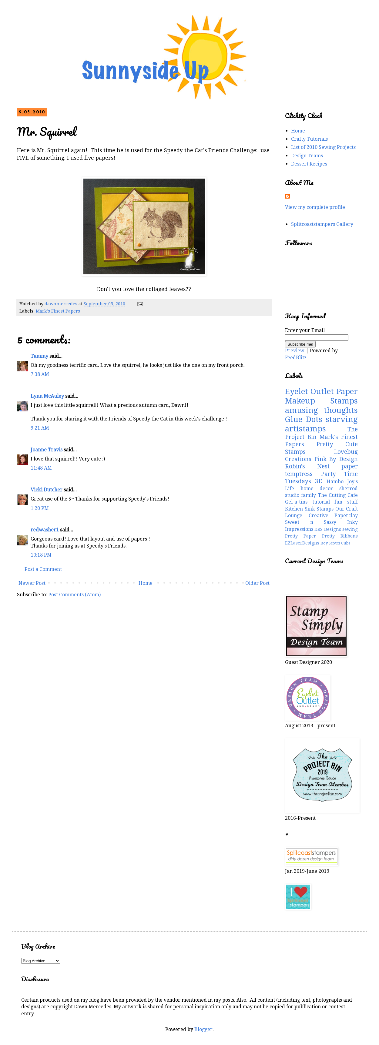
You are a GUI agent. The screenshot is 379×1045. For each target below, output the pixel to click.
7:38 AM (40, 374)
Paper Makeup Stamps (321, 396)
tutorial (321, 502)
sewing (350, 529)
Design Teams (307, 156)
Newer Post (31, 583)
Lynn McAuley (47, 396)
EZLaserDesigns (302, 543)
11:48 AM (41, 468)
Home (146, 583)
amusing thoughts (321, 410)
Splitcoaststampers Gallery (322, 224)
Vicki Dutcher (46, 490)
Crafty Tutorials (309, 139)
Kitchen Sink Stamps (309, 509)
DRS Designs (327, 529)
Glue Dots (303, 419)
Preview (294, 350)
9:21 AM (40, 428)
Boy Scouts (330, 543)
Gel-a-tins (296, 502)
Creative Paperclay (333, 515)
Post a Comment (43, 569)
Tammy (39, 356)
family (308, 495)
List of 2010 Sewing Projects (323, 147)
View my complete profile (315, 207)
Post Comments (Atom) (74, 595)
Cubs (345, 543)
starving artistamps (321, 424)
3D (319, 481)
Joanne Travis (46, 450)
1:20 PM (40, 508)
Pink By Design (336, 459)
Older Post (257, 583)
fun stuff (346, 502)
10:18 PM (41, 555)
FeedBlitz (296, 357)
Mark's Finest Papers (58, 311)
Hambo (335, 481)
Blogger (203, 1029)
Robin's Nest (307, 466)
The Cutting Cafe (338, 495)
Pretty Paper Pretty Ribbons (321, 536)
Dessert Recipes (309, 164)
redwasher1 (45, 530)
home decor (316, 488)
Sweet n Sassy (310, 522)
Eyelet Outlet (309, 391)
